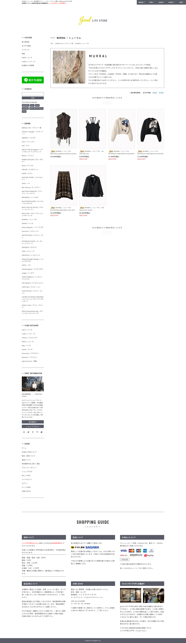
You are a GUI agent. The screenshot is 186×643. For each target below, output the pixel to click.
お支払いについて (133, 568)
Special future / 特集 (29, 361)
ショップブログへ (32, 426)
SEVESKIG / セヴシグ (29, 247)
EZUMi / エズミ (28, 173)
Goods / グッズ (27, 349)
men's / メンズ (27, 330)
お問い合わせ (26, 491)
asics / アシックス (28, 142)
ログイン (25, 483)
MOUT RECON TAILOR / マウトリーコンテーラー (33, 208)
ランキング (25, 50)
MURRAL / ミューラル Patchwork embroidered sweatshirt (121, 152)
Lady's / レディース (28, 334)
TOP (51, 43)
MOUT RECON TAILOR (36, 108)
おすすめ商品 (26, 46)
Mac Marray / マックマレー (31, 187)
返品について (26, 460)
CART (181, 2)
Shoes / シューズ (28, 341)
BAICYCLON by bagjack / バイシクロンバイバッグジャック (32, 150)
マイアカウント (27, 479)
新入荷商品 (25, 42)
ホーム (24, 448)
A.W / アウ (25, 146)
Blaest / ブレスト (28, 156)
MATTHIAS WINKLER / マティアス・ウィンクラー (32, 192)
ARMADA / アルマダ (28, 138)
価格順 (155, 93)
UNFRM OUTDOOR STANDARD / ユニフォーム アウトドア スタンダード (32, 299)
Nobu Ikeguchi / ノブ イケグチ (32, 227)
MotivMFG (26, 105)
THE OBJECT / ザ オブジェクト (33, 283)
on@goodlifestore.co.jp (93, 597)
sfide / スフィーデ (28, 251)
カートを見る (26, 487)
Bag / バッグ (26, 345)
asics (32, 105)
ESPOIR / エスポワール (30, 169)
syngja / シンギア (28, 273)
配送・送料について (28, 456)
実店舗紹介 (33, 422)
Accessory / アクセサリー (31, 353)
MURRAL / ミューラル (82, 43)
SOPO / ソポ (26, 265)
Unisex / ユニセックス (29, 338)
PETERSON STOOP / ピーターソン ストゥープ (32, 242)
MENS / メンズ (27, 58)
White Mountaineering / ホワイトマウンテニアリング (32, 312)
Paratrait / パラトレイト (30, 231)
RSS (23, 475)
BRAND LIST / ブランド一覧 (64, 43)
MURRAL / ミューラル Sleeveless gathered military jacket (63, 152)
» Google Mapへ (141, 630)
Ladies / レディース (28, 61)
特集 (23, 54)
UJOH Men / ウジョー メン (31, 287)
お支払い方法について (29, 452)
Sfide (24, 111)
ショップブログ (27, 472)
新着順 (161, 93)
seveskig (25, 108)
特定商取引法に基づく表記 (31, 464)
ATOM (28, 475)
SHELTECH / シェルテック (31, 255)
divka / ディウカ (27, 166)
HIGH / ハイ (26, 183)
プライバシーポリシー (29, 468)
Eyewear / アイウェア (29, 357)
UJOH (37, 105)
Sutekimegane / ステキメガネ (32, 269)
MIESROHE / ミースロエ (30, 197)
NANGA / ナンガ (27, 223)
